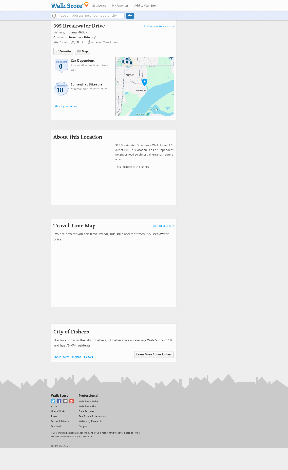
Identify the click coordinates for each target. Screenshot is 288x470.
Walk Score (59, 396)
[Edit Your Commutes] (96, 37)
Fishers (58, 32)
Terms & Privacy (60, 421)
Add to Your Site (145, 5)
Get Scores (99, 5)
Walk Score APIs (87, 406)
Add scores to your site (159, 26)
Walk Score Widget (89, 401)
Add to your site (163, 226)
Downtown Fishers (81, 37)
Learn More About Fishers (154, 354)
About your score (65, 106)
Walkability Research (90, 421)
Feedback (56, 426)
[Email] (65, 401)
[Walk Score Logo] (70, 5)
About (54, 406)
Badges (83, 426)
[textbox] (91, 15)
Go (130, 15)
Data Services (86, 411)
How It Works (58, 411)
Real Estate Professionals (92, 416)
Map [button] (82, 51)
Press (54, 416)
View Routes (110, 42)
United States (61, 356)
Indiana (76, 356)
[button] (54, 15)
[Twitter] (53, 401)
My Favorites (120, 5)
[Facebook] (59, 401)
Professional (88, 396)
